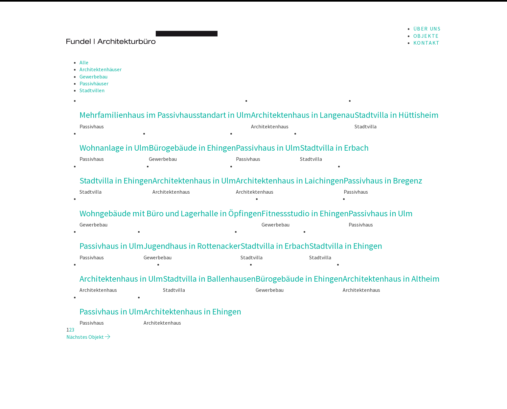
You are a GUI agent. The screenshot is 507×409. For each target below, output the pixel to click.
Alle (84, 62)
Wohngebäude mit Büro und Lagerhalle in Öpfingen (171, 213)
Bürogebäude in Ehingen (192, 148)
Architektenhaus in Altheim (391, 279)
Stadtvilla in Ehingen (116, 180)
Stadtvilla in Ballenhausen (209, 279)
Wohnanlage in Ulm (114, 148)
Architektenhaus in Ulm (194, 180)
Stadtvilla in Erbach (334, 148)
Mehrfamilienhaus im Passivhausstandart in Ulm (165, 115)
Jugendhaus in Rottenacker (192, 246)
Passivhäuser (94, 83)
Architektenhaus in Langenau (303, 115)
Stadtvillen (92, 90)
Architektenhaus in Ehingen (192, 311)
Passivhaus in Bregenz (383, 180)
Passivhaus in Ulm (268, 148)
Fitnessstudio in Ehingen (305, 213)
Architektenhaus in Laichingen (290, 180)
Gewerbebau (93, 76)
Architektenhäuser (101, 69)
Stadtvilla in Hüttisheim (397, 115)
